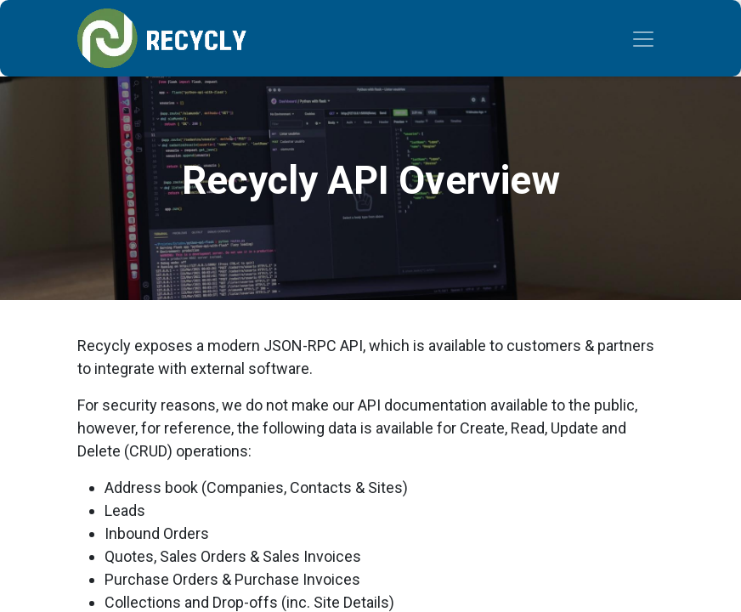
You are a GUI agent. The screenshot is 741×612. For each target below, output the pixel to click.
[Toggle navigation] (643, 38)
